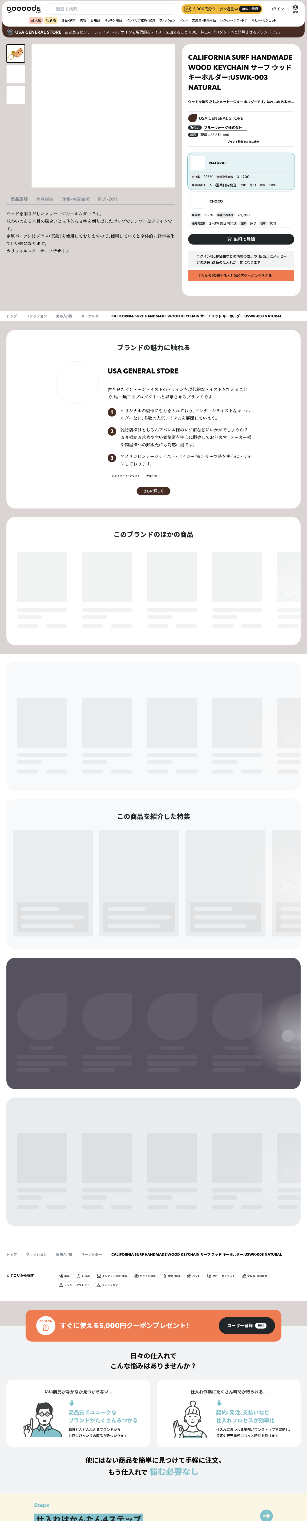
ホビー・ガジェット (264, 20)
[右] (287, 593)
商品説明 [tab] (19, 199)
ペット (184, 20)
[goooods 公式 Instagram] (10, 1491)
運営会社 (251, 1484)
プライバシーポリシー (261, 1475)
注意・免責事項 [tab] (76, 199)
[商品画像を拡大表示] (103, 116)
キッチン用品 (113, 20)
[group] (247, 1052)
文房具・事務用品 (204, 20)
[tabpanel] (90, 232)
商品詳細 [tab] (44, 199)
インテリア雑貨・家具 (140, 20)
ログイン (276, 8)
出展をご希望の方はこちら (198, 1484)
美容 (83, 20)
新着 (50, 20)
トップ (11, 316)
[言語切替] (295, 9)
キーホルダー (91, 316)
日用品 (95, 20)
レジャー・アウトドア (233, 20)
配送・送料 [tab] (107, 199)
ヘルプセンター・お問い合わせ (200, 1493)
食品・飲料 (68, 20)
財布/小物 (64, 316)
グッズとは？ (188, 1475)
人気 (35, 20)
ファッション (167, 20)
